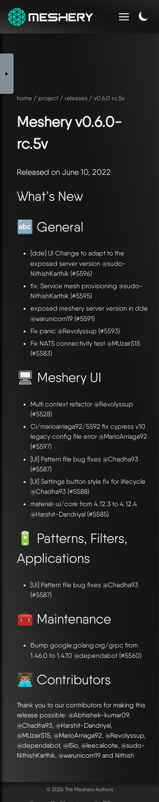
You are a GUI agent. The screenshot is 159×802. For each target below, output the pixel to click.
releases (76, 98)
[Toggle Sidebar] (7, 73)
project (48, 98)
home (24, 98)
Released (33, 172)
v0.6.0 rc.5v (109, 98)
